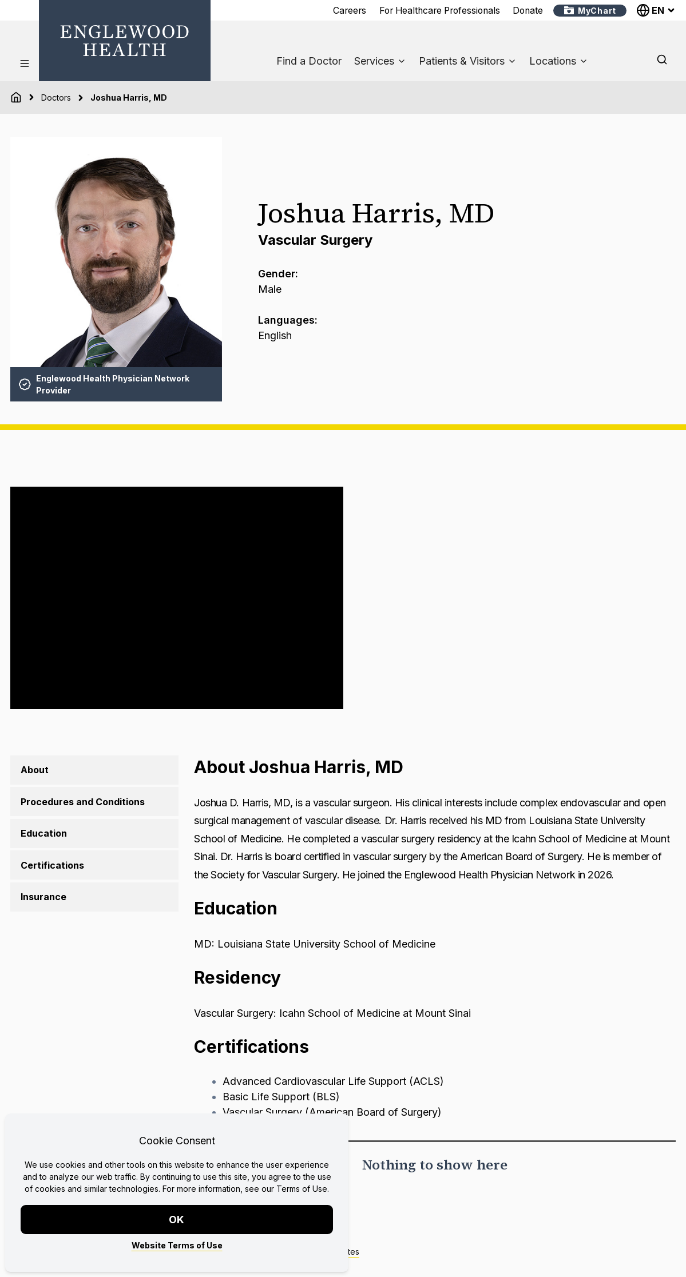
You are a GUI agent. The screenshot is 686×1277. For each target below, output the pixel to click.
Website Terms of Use (177, 1245)
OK (177, 1220)
